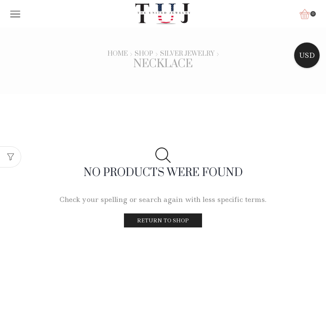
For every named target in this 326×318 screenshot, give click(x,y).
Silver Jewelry (187, 54)
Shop (144, 54)
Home (117, 54)
